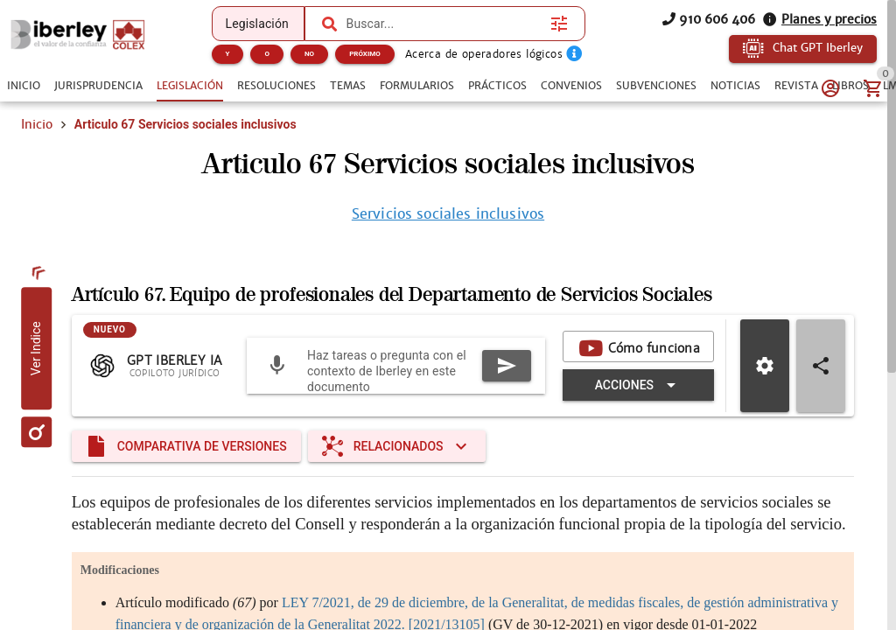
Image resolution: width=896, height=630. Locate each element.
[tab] (23, 86)
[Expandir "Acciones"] (638, 385)
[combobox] (444, 23)
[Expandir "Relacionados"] (397, 446)
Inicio (36, 124)
